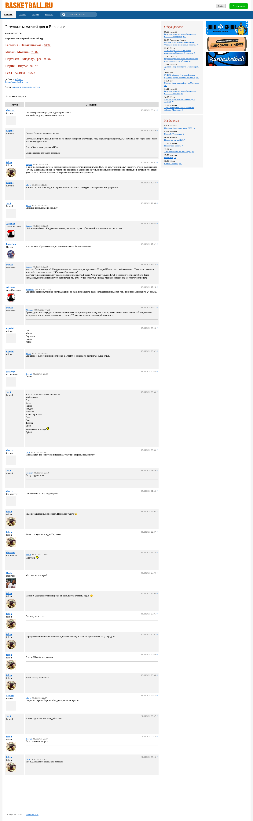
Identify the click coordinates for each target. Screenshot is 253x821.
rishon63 (19, 79)
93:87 (47, 59)
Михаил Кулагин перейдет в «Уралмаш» (181, 83)
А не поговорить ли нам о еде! (177, 151)
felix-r (9, 162)
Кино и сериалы (171, 163)
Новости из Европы (172, 146)
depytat (10, 328)
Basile (9, 573)
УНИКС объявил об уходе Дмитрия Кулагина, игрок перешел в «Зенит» (179, 76)
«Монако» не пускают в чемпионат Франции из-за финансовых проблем (180, 43)
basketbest (11, 244)
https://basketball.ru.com (16, 82)
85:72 (31, 73)
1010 (8, 203)
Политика (168, 157)
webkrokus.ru (32, 814)
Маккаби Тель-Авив (173, 134)
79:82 (34, 52)
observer (10, 110)
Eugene (9, 130)
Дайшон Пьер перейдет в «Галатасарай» (181, 67)
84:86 (47, 45)
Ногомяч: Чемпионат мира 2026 (178, 128)
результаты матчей (31, 87)
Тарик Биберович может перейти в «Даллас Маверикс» (179, 108)
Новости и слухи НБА (173, 140)
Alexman (10, 223)
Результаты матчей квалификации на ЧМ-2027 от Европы (180, 35)
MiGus (9, 264)
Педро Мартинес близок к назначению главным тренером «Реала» (181, 59)
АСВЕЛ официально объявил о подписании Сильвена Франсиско (178, 51)
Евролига (16, 87)
